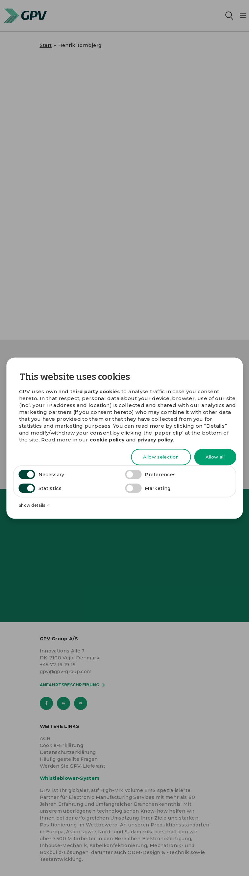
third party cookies (95, 391)
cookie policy (107, 440)
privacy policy (155, 440)
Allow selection (161, 456)
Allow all (215, 456)
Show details (34, 505)
